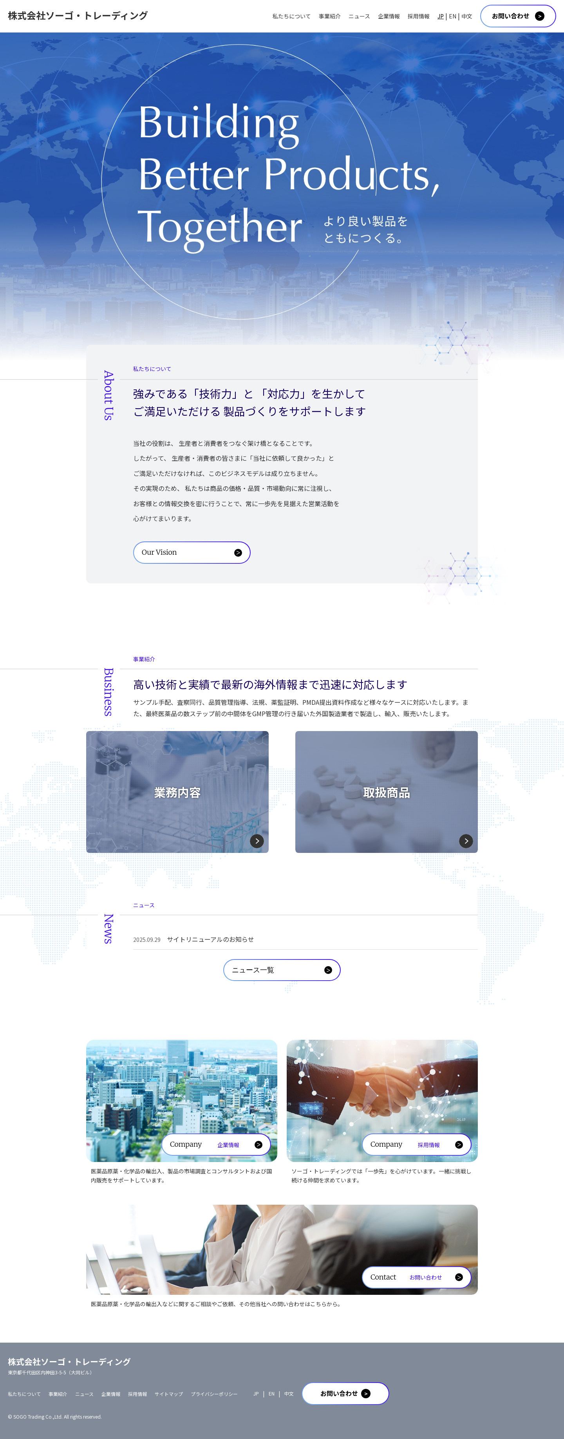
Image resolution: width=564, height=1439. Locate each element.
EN (452, 16)
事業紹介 (330, 16)
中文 (466, 16)
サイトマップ (169, 1393)
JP (440, 16)
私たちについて (292, 16)
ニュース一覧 (253, 969)
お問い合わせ (511, 15)
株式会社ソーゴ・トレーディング (78, 15)
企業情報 (389, 16)
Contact (406, 1277)
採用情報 (419, 16)
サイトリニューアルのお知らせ (193, 939)
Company (204, 1144)
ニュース (359, 16)
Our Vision (159, 552)
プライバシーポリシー (214, 1393)
